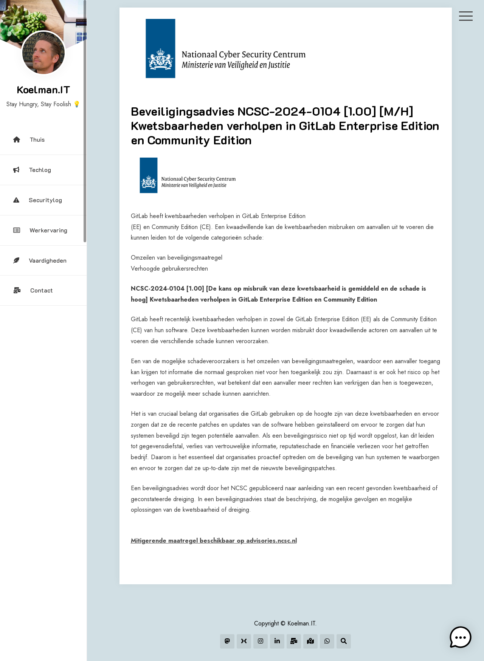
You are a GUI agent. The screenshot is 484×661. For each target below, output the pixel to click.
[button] (460, 637)
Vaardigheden (40, 260)
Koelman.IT (43, 89)
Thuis (29, 139)
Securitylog (37, 200)
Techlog (32, 169)
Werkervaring (40, 230)
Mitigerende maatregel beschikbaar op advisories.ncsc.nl (214, 540)
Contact (33, 290)
